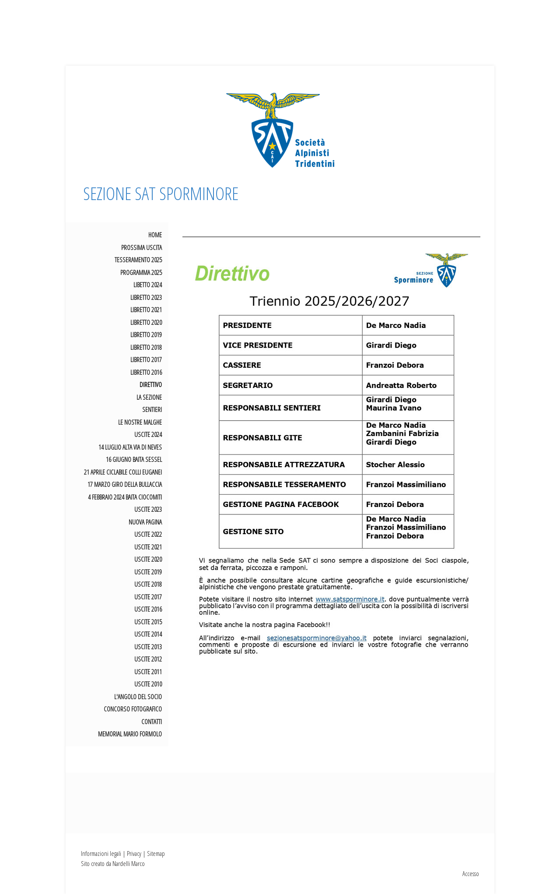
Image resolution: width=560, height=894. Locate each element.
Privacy (134, 853)
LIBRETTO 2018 (146, 347)
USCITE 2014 (148, 634)
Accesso (470, 873)
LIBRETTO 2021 (146, 309)
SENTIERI (152, 409)
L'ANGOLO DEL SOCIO (138, 696)
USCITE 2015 (148, 621)
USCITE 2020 (148, 559)
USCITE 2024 (148, 434)
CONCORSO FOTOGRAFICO (133, 708)
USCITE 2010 (148, 683)
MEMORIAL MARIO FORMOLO (130, 733)
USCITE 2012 (148, 659)
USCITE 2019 (148, 571)
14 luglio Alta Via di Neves (130, 447)
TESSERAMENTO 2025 (138, 259)
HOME (155, 234)
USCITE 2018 (148, 584)
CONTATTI (151, 721)
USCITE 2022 (148, 534)
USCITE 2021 (148, 546)
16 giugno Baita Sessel (134, 459)
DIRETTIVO (151, 384)
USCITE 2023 (148, 509)
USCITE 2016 (148, 609)
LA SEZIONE (149, 397)
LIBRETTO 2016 (146, 372)
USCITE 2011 (148, 671)
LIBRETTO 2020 (146, 322)
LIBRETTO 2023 (146, 297)
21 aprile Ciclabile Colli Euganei (123, 472)
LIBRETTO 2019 (146, 334)
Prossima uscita (141, 247)
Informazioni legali (101, 853)
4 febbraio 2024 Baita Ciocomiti (125, 497)
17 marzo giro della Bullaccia (125, 484)
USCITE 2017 (148, 596)
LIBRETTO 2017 (146, 359)
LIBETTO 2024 (147, 284)
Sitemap (156, 853)
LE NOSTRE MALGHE (140, 422)
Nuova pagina (145, 521)
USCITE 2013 (148, 646)
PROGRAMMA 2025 (141, 272)
